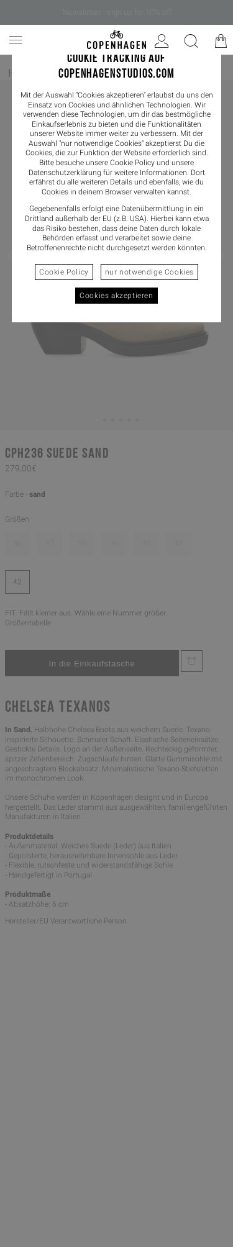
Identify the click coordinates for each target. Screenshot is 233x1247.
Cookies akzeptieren (116, 295)
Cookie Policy (64, 272)
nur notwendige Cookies (149, 272)
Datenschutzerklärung (65, 172)
